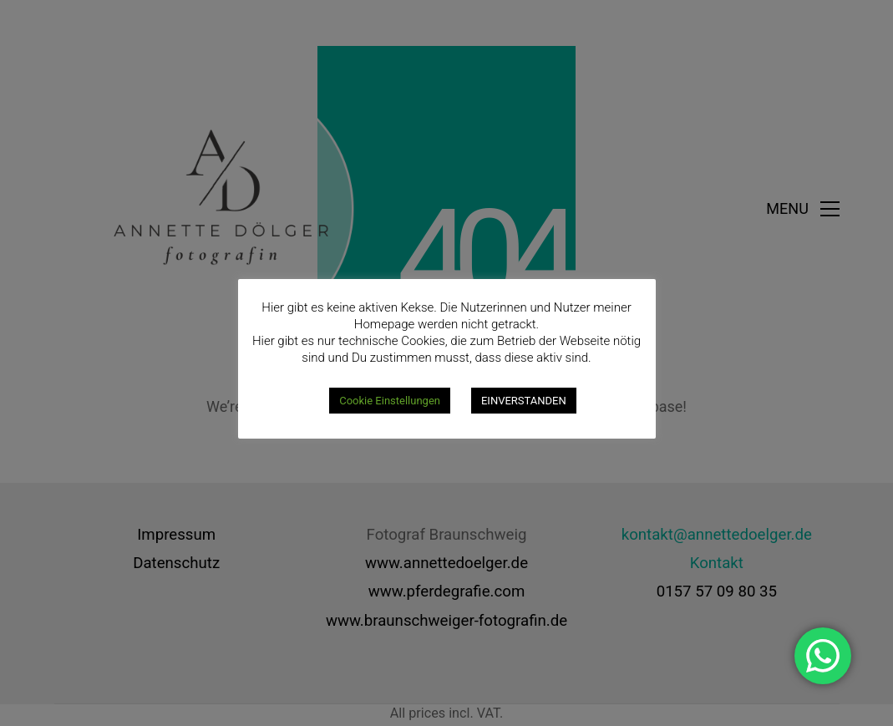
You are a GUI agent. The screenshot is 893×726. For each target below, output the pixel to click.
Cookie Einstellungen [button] (389, 400)
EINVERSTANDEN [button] (523, 400)
